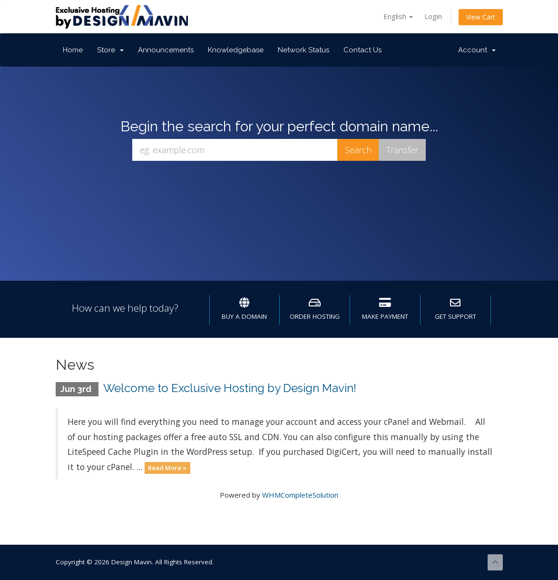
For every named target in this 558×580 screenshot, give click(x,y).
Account (477, 50)
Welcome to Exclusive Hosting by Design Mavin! (229, 388)
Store (110, 50)
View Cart (480, 16)
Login (433, 16)
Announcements (166, 50)
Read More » (167, 467)
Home (73, 50)
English (398, 16)
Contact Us (362, 50)
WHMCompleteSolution (300, 495)
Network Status (303, 50)
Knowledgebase (236, 50)
